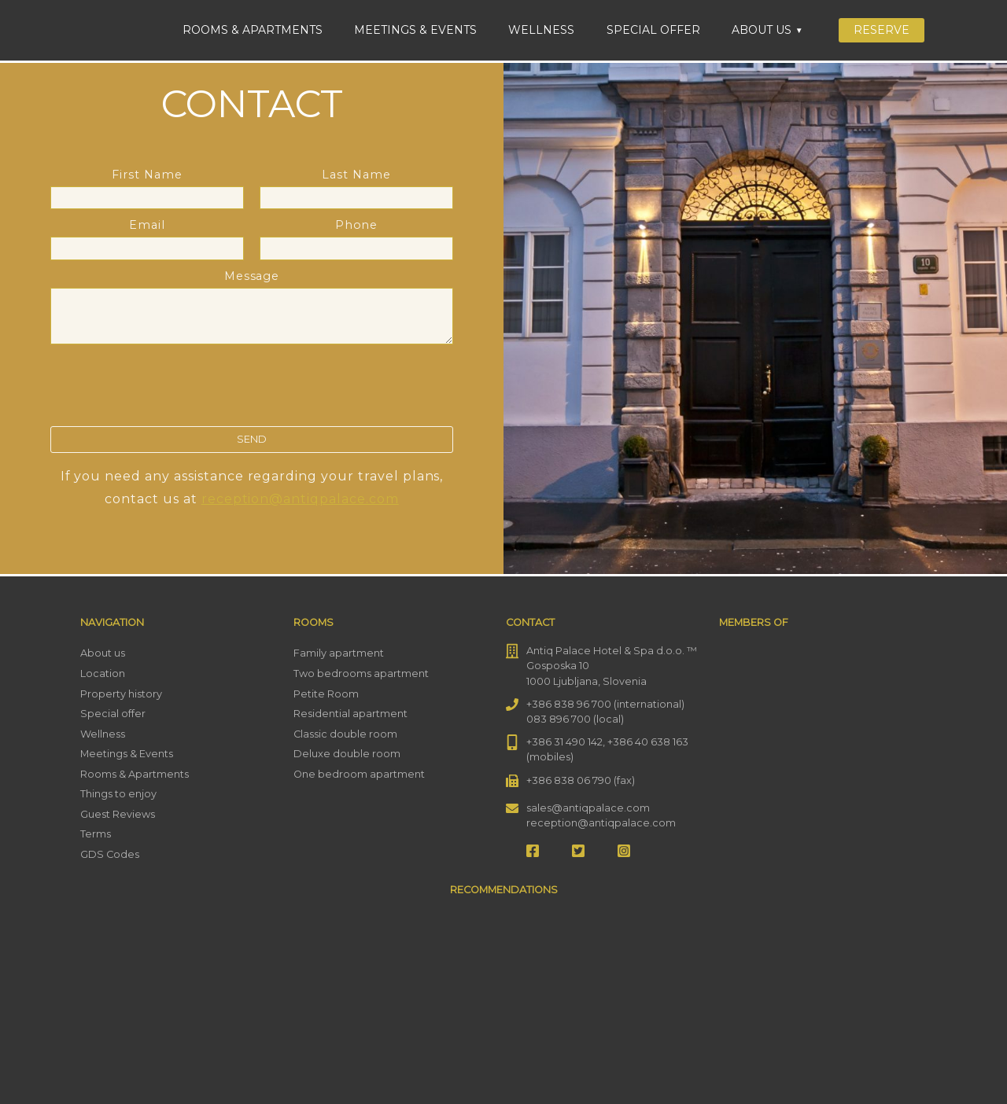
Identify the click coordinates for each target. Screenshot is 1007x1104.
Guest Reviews (117, 814)
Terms (95, 834)
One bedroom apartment (359, 774)
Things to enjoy (118, 794)
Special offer (653, 30)
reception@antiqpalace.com (300, 498)
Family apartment (338, 653)
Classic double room (345, 734)
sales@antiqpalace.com (588, 808)
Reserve (881, 30)
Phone (356, 236)
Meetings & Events (415, 30)
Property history (121, 694)
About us (761, 30)
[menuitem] (974, 28)
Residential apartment (350, 713)
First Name (147, 185)
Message (251, 308)
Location (102, 673)
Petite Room (326, 694)
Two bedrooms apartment (361, 673)
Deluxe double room (346, 754)
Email (147, 236)
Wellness (541, 30)
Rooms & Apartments (253, 30)
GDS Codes (109, 854)
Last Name (356, 185)
